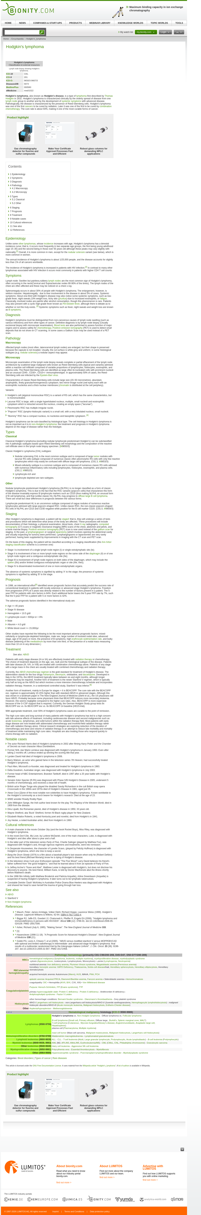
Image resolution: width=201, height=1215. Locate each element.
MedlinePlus (12, 87)
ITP (58, 987)
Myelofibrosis (102, 1049)
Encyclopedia (17, 39)
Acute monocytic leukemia (70, 1005)
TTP (81, 987)
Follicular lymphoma (132, 1016)
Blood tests (59, 325)
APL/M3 (65, 1043)
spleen (10, 562)
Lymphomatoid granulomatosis (99, 1036)
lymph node (11, 101)
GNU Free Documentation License (47, 1066)
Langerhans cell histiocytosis (49, 1002)
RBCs (17, 970)
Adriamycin (48, 674)
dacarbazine (89, 674)
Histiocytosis (22, 1004)
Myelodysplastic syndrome (135, 1053)
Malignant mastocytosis (97, 1033)
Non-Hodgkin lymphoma (19, 902)
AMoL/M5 (74, 1043)
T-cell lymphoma (59, 1023)
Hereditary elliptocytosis (146, 967)
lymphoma (81, 96)
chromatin (64, 385)
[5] (36, 585)
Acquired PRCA (52, 979)
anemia (24, 970)
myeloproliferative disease (106, 958)
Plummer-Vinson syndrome (82, 964)
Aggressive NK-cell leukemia (84, 1046)
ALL (54, 1039)
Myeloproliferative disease (24, 1049)
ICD (8, 74)
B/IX (68, 982)
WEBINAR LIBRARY (100, 23)
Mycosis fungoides (89, 1023)
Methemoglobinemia (62, 1008)
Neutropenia (124, 961)
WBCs (25, 960)
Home (6, 39)
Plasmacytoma (71, 1028)
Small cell (73, 1020)
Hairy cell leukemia (61, 1046)
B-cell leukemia (155, 1039)
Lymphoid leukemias (27, 1039)
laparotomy (61, 532)
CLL (59, 1039)
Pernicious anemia (127, 964)
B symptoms (15, 309)
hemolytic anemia (47, 967)
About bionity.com (69, 1166)
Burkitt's (113, 1020)
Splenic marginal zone (128, 1020)
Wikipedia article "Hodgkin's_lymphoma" (99, 1066)
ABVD (26, 654)
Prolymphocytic (118, 1039)
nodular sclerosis (76, 252)
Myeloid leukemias (22, 1042)
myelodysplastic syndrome (132, 958)
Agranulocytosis (45, 961)
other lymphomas (27, 243)
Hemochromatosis (134, 979)
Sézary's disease (107, 1023)
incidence (48, 243)
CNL (116, 1043)
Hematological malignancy (84, 1012)
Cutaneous (74, 1023)
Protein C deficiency (68, 992)
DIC (45, 982)
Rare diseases (59, 1058)
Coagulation (12, 991)
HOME (8, 23)
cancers (29, 106)
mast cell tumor (59, 1033)
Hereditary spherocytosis (121, 967)
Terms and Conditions (74, 1211)
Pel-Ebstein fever (71, 303)
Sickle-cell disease (96, 967)
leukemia (70, 958)
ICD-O (116, 1012)
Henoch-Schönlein (46, 987)
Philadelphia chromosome (132, 1043)
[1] (17, 251)
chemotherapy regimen (37, 672)
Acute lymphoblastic (135, 1039)
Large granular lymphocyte (97, 1039)
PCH (97, 974)
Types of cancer (43, 1058)
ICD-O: (9, 80)
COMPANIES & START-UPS (47, 23)
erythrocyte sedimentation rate (87, 639)
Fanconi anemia (94, 979)
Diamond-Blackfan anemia (73, 979)
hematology (75, 955)
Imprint (55, 1211)
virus (55, 375)
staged (65, 519)
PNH (91, 974)
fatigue (103, 298)
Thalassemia (80, 967)
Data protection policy (100, 1211)
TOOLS (179, 23)
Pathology (61, 955)
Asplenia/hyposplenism (40, 1008)
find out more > (63, 1182)
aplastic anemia (36, 979)
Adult (81, 1039)
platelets (24, 991)
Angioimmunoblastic (125, 1023)
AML (54, 1043)
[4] (87, 415)
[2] (86, 267)
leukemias (17, 721)
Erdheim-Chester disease (118, 1005)
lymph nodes (54, 280)
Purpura (33, 987)
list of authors (123, 1066)
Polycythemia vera (60, 1049)
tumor (96, 456)
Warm (71, 974)
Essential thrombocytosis (83, 1049)
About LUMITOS (111, 1166)
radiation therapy (83, 659)
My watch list (126, 32)
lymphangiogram (36, 532)
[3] (37, 306)
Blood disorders (25, 1058)
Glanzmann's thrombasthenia (98, 999)
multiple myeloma (84, 958)
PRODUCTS (75, 23)
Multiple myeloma (87, 1028)
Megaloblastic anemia (106, 964)
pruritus (62, 298)
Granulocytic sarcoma (157, 1043)
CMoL (110, 1043)
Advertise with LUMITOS (153, 1167)
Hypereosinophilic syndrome (65, 1053)
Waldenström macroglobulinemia (67, 1036)
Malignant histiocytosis (94, 1005)
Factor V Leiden (64, 994)
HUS (78, 974)
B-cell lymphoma (60, 1020)
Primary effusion (86, 1020)
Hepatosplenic (58, 1025)
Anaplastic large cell (145, 1023)
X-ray (82, 524)
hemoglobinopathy (19, 973)
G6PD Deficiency (65, 967)
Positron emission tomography (67, 328)
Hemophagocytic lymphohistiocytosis (149, 1002)
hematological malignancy (41, 958)
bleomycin (60, 674)
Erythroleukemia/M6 (89, 1043)
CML (104, 1043)
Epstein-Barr (46, 375)
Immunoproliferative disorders (22, 1036)
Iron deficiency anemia (58, 964)
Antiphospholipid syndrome (42, 994)
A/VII (63, 982)
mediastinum (36, 641)
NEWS (22, 23)
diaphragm (94, 553)
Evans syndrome (69, 987)
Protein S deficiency (89, 992)
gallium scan (104, 529)
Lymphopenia (110, 961)
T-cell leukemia (70, 1039)
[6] (91, 685)
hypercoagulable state (47, 992)
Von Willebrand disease (94, 982)
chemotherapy (44, 328)
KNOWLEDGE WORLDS (130, 23)
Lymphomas (31, 1024)
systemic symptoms (71, 101)
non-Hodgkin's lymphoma (44, 424)
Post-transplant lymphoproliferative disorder (100, 1053)
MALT (143, 1020)
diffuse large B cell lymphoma (92, 496)
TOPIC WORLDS (159, 23)
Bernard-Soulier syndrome (70, 999)
